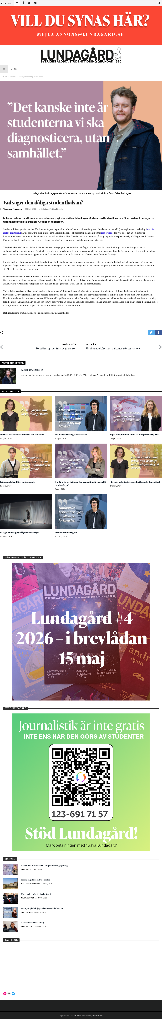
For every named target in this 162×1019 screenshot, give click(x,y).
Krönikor (13, 77)
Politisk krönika (56, 209)
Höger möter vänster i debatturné (36, 893)
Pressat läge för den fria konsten (35, 879)
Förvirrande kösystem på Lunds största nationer (114, 346)
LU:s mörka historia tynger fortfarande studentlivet (135, 481)
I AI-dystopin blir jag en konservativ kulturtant (42, 908)
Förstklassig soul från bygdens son (56, 346)
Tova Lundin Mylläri (31, 883)
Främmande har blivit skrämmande (18, 481)
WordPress (98, 1015)
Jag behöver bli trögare (66, 532)
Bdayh (78, 1015)
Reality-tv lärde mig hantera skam (71, 434)
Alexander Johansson (12, 209)
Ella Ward (26, 869)
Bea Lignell (27, 912)
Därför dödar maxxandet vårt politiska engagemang (44, 865)
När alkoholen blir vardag (32, 922)
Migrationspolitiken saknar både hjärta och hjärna (135, 434)
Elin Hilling (27, 926)
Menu (8, 69)
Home (5, 77)
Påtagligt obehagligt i (20, 532)
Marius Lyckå (27, 897)
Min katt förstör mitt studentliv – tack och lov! (22, 434)
